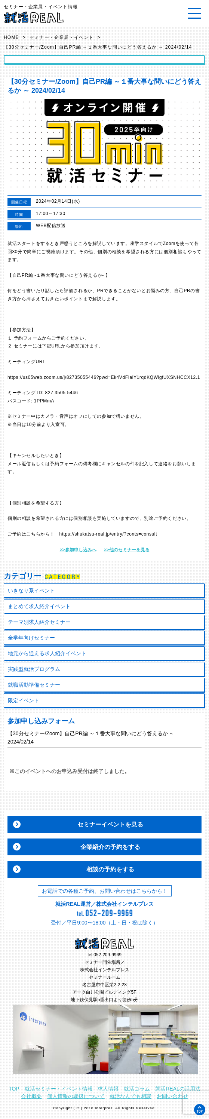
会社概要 (31, 1096)
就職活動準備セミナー (34, 685)
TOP (14, 1089)
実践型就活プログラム (34, 669)
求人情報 (108, 1089)
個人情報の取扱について (76, 1096)
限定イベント (23, 700)
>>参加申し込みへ (77, 549)
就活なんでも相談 (130, 1096)
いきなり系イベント (31, 591)
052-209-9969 (107, 954)
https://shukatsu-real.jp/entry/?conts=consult (108, 534)
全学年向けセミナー (31, 638)
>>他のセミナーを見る (127, 549)
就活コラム (137, 1089)
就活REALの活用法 (177, 1089)
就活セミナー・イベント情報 (59, 1089)
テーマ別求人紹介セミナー (39, 622)
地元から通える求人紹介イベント (47, 653)
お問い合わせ (172, 1096)
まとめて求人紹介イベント (39, 606)
